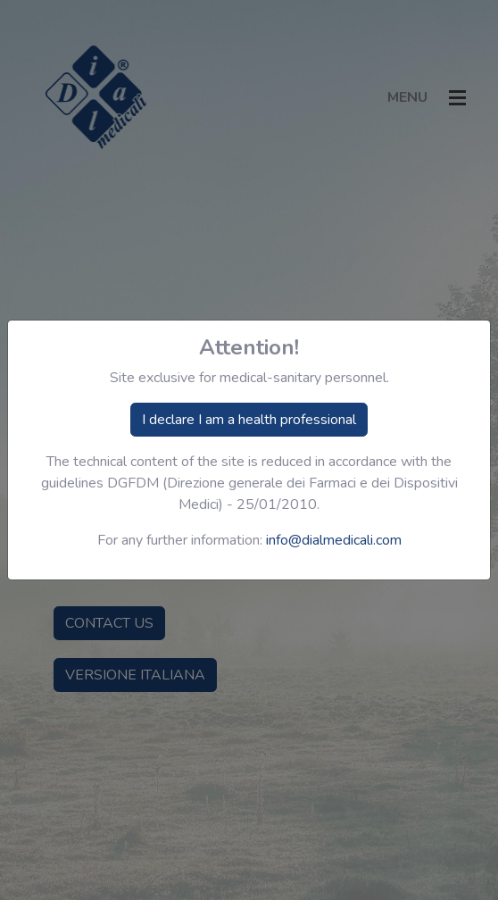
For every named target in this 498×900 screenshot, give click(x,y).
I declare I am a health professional (249, 419)
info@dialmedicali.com (334, 540)
